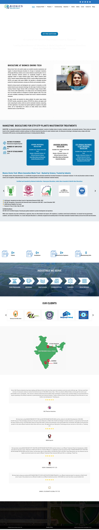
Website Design (77, 528)
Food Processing (14, 287)
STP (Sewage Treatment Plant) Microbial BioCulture (84, 146)
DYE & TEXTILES (84, 287)
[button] (4, 191)
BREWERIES (28, 287)
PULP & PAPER (42, 287)
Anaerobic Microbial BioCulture (60, 145)
